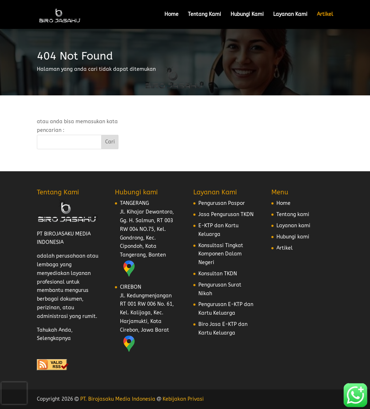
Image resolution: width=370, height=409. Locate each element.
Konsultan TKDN (217, 274)
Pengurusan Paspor (221, 203)
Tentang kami (292, 214)
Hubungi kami (292, 237)
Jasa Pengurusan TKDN (226, 214)
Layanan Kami (290, 14)
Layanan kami (293, 226)
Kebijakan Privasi (183, 399)
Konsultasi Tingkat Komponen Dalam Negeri (220, 254)
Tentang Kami (204, 14)
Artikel (325, 14)
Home (171, 14)
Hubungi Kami (247, 14)
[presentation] (14, 393)
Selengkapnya (54, 338)
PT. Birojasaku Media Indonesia (117, 399)
